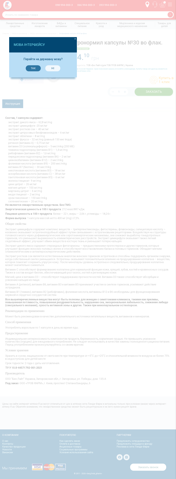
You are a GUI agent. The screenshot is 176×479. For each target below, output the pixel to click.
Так (78, 244)
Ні (97, 244)
